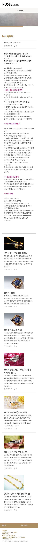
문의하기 (4, 525)
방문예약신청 (24, 525)
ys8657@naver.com (10, 535)
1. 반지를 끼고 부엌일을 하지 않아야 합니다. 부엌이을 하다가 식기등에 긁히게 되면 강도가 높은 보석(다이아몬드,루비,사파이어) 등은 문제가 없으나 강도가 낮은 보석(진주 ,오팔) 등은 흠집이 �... (18, 300)
